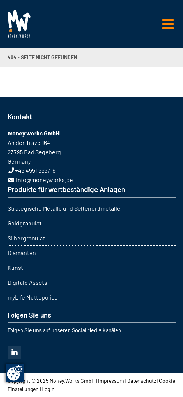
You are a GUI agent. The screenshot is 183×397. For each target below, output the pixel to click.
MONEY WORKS (19, 24)
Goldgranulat (25, 223)
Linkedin (14, 352)
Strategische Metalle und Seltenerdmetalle (64, 208)
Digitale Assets (27, 282)
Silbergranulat (26, 238)
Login (48, 389)
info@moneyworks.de (44, 179)
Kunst (15, 267)
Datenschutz (141, 380)
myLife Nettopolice (33, 297)
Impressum (111, 380)
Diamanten (22, 252)
